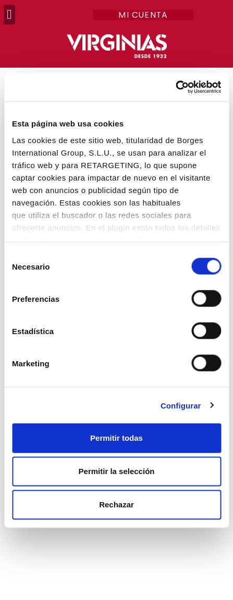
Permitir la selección (117, 471)
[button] (9, 14)
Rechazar (116, 504)
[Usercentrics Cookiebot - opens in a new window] (175, 87)
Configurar (181, 405)
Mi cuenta (143, 15)
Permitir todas (116, 437)
